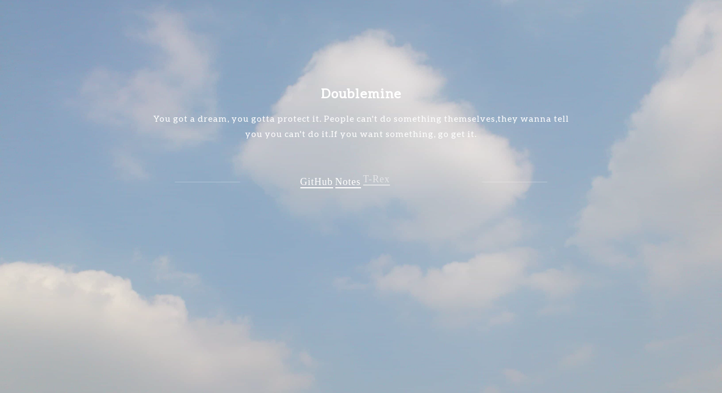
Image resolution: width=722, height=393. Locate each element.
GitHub (316, 181)
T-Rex (376, 177)
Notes (348, 181)
